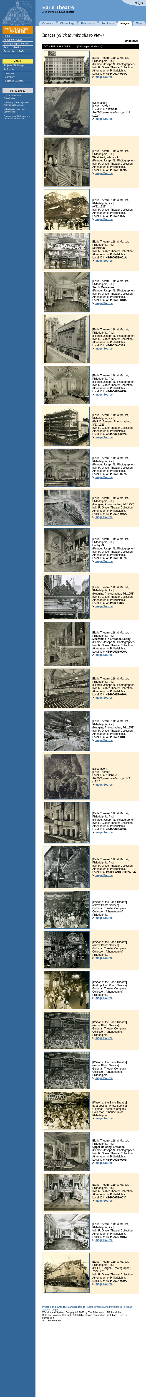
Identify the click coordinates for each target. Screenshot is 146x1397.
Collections (9, 77)
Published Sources (14, 80)
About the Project (13, 39)
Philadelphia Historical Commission (14, 110)
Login (55, 1309)
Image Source (104, 77)
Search (46, 1309)
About (90, 1306)
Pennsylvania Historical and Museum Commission (17, 117)
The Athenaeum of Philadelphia (12, 96)
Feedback (128, 1306)
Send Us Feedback (14, 47)
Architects (9, 69)
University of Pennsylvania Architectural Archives (16, 103)
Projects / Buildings (14, 65)
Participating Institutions (16, 43)
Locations (9, 73)
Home (7, 35)
